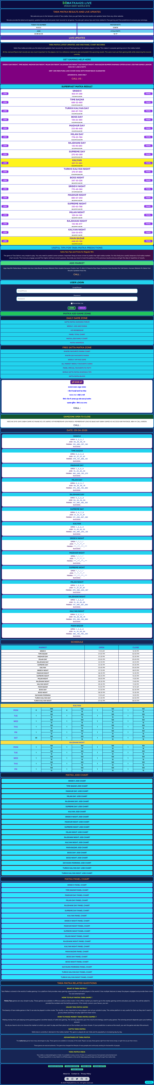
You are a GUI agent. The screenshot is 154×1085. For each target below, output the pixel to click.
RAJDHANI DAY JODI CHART (77, 801)
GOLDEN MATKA (72, 1066)
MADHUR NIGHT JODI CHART (77, 822)
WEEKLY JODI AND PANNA (77, 326)
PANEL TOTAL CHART (77, 334)
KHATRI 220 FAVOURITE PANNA (77, 355)
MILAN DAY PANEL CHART (77, 900)
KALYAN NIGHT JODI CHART (77, 842)
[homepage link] (77, 2)
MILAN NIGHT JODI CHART (77, 832)
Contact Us (75, 1074)
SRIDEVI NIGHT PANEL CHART (77, 921)
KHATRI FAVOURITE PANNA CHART (77, 351)
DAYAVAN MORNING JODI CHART (77, 863)
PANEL (148, 94)
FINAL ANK (86, 1066)
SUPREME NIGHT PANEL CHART (77, 931)
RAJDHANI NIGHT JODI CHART (77, 837)
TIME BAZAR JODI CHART (77, 786)
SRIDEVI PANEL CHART (77, 885)
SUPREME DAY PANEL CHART (77, 910)
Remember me (78, 303)
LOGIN (72, 308)
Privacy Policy (86, 1074)
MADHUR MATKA (55, 1066)
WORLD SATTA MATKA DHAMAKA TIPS (77, 372)
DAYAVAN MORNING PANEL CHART (77, 967)
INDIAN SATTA (99, 1066)
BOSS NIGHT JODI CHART (77, 858)
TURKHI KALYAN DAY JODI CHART (77, 868)
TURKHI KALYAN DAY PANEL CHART (77, 972)
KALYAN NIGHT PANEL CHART (77, 946)
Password (77, 295)
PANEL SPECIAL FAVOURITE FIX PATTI (77, 368)
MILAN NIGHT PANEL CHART (77, 936)
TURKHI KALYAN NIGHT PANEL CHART (77, 977)
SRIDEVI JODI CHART (77, 781)
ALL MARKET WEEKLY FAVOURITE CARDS (77, 364)
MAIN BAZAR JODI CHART (77, 847)
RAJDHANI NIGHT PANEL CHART (77, 941)
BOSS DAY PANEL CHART (77, 957)
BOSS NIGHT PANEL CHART (77, 962)
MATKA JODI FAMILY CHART (77, 338)
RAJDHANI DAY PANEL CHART (77, 905)
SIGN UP (82, 308)
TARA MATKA (77, 1069)
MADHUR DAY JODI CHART (77, 791)
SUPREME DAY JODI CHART (77, 806)
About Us (66, 1074)
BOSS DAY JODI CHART (77, 853)
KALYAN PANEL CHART (77, 916)
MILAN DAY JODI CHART (77, 796)
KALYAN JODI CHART (77, 812)
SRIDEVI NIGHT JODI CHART (77, 817)
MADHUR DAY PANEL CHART (77, 895)
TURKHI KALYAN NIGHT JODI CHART (77, 873)
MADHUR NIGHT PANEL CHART (77, 926)
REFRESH (149, 1082)
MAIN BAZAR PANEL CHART (77, 951)
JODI (5, 94)
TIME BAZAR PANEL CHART (77, 890)
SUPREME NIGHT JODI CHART (77, 827)
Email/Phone (77, 287)
